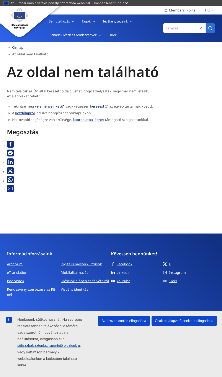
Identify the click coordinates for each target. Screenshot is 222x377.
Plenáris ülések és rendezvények (75, 34)
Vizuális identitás (74, 289)
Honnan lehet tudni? (111, 3)
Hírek (113, 35)
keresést (97, 106)
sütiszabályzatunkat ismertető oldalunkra (48, 345)
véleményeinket (48, 106)
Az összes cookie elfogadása (123, 321)
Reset (201, 28)
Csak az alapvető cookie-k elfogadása (184, 321)
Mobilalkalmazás (74, 272)
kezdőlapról (25, 113)
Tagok (89, 21)
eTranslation (17, 272)
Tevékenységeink (118, 21)
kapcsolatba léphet (88, 119)
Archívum (15, 264)
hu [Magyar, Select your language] (210, 10)
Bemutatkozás (62, 21)
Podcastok (15, 281)
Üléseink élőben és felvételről (85, 281)
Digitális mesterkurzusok (81, 264)
